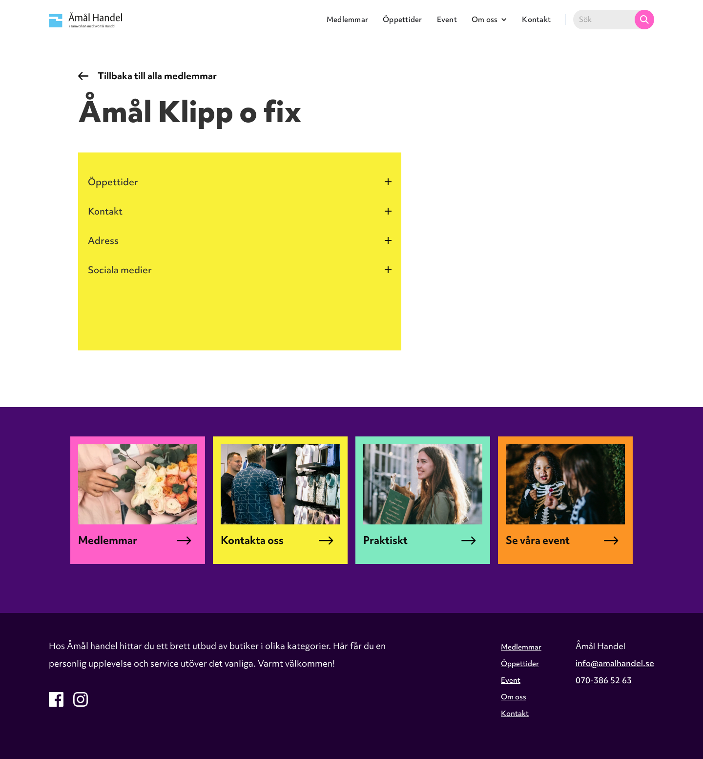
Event (447, 19)
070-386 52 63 (604, 680)
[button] (490, 19)
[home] (85, 19)
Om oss (513, 697)
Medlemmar (347, 19)
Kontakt (536, 19)
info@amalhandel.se (615, 663)
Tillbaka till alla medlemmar (157, 75)
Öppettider (402, 19)
